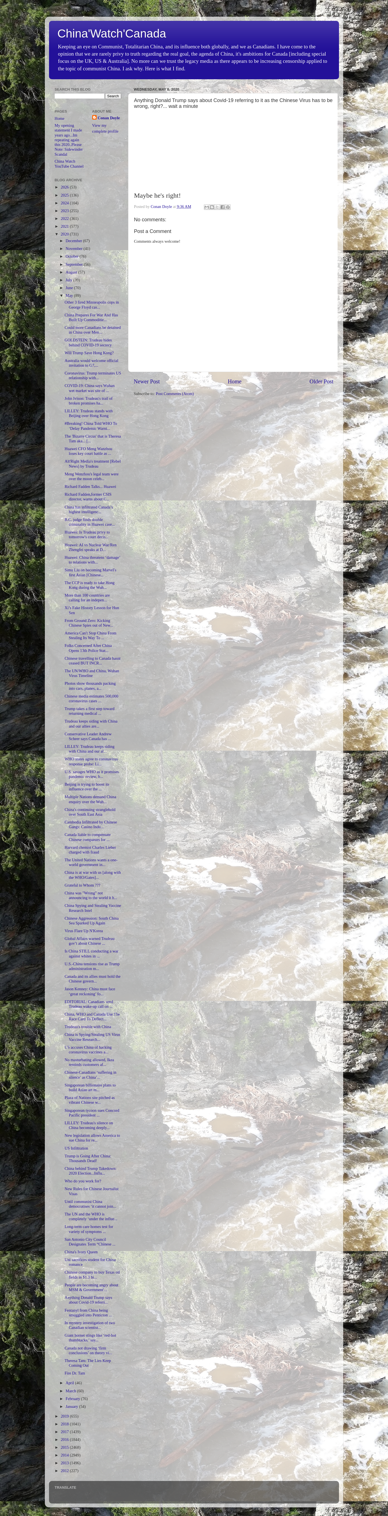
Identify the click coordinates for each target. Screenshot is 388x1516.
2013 (65, 1463)
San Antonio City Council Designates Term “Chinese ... (90, 1241)
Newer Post (147, 381)
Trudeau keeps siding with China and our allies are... (91, 723)
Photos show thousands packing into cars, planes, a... (90, 685)
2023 (65, 211)
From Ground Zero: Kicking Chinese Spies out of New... (89, 622)
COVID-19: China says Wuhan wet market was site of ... (89, 388)
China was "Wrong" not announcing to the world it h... (91, 895)
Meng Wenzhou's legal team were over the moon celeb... (92, 476)
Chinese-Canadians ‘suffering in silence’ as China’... (90, 1074)
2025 (65, 195)
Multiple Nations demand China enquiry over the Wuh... (90, 799)
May (70, 295)
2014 (65, 1455)
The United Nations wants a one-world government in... (91, 862)
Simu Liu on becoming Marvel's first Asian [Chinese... (90, 572)
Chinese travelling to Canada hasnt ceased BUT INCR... (93, 660)
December (74, 241)
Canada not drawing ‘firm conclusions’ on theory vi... (88, 1350)
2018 (65, 1424)
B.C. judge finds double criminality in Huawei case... (90, 522)
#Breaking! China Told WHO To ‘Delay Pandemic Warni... (91, 425)
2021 (65, 226)
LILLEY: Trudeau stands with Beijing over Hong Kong (89, 413)
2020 (65, 234)
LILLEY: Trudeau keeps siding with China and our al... (89, 748)
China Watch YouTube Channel (69, 163)
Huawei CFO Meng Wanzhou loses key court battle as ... (88, 451)
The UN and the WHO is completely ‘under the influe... (91, 1216)
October (73, 256)
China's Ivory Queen (81, 1252)
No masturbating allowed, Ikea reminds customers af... (89, 1062)
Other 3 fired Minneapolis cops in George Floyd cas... (92, 304)
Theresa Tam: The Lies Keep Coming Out (88, 1363)
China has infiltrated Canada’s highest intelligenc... (89, 509)
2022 (65, 218)
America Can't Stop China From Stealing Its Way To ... (90, 635)
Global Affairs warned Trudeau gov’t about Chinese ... (89, 941)
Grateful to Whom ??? (82, 885)
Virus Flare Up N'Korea (84, 931)
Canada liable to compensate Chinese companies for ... (88, 837)
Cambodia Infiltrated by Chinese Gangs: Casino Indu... (91, 824)
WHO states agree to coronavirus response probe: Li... (91, 761)
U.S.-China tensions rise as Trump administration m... (92, 966)
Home (234, 381)
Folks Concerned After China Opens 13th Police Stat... (88, 647)
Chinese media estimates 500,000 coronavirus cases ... (91, 698)
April (70, 1383)
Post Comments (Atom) (175, 393)
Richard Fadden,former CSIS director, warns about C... (88, 496)
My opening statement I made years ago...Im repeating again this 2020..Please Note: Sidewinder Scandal (69, 140)
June (70, 288)
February (73, 1398)
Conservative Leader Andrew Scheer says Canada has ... (88, 736)
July (70, 280)
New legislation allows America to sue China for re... (92, 1137)
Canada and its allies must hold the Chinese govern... (93, 978)
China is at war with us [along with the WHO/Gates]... (93, 874)
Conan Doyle (109, 118)
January (72, 1406)
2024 (65, 203)
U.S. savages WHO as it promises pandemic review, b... (92, 774)
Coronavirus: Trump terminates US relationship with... (93, 375)
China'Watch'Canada (111, 33)
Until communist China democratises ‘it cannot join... (90, 1204)
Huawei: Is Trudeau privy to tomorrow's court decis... (87, 534)
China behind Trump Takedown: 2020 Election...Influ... (90, 1170)
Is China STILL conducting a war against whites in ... (91, 953)
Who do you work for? (83, 1181)
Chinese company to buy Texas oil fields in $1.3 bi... (92, 1274)
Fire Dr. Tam (75, 1373)
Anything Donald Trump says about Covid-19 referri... (88, 1299)
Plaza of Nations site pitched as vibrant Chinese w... (90, 1100)
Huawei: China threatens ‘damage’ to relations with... (92, 559)
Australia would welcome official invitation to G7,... (91, 363)
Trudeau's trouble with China (88, 1026)
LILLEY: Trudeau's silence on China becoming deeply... (89, 1125)
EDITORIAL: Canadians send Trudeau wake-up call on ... (89, 1004)
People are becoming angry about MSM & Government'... (91, 1287)
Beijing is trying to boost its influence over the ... (87, 786)
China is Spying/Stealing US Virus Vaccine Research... (92, 1036)
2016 (65, 1439)
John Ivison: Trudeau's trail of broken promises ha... (89, 400)
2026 (65, 187)
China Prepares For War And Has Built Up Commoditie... (91, 317)
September (75, 264)
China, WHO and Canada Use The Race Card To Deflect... (92, 1016)
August (72, 272)
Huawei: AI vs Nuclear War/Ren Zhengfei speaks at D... (90, 547)
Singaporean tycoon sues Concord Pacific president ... (92, 1112)
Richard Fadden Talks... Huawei (90, 486)
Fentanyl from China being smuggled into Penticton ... (88, 1312)
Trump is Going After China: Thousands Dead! (88, 1158)
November (75, 248)
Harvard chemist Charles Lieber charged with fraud (90, 849)
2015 (65, 1447)
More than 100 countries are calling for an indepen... (87, 597)
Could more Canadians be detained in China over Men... (93, 329)
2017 (65, 1432)
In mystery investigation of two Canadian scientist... (90, 1325)
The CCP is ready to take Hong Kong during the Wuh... (89, 585)
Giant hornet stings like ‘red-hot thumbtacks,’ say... (90, 1337)
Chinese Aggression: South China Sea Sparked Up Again (92, 920)
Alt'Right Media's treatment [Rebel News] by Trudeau (93, 463)
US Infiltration (76, 1148)
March (71, 1391)
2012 (65, 1470)
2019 (65, 1416)
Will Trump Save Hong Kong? (89, 353)
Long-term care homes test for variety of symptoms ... (89, 1229)
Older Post (321, 381)
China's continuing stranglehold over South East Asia (90, 812)
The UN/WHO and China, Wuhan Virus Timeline (92, 673)
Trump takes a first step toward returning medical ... (89, 711)
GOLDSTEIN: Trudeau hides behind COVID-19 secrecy (88, 342)
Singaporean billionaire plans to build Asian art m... (90, 1087)
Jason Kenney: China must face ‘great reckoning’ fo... (90, 991)
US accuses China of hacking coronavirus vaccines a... (88, 1049)
